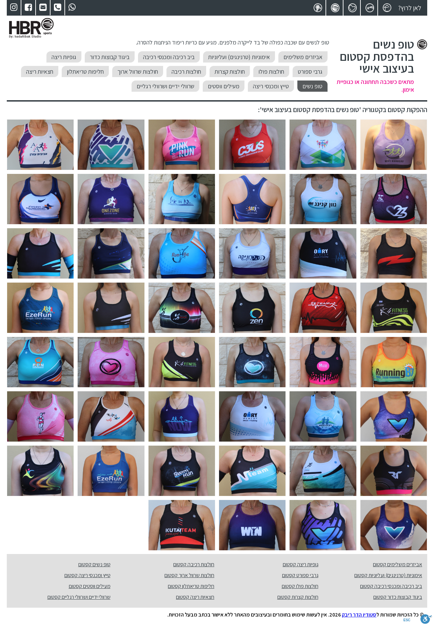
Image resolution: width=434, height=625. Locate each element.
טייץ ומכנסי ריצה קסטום (87, 575)
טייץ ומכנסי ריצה (271, 86)
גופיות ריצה (64, 57)
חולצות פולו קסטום (300, 586)
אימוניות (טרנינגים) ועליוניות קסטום (388, 575)
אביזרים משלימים (302, 57)
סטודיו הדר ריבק (359, 614)
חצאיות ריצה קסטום (195, 597)
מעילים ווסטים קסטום (90, 586)
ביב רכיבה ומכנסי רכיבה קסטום (391, 586)
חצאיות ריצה (39, 71)
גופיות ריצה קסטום (300, 564)
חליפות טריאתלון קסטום (191, 586)
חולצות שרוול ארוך (137, 71)
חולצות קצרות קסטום (297, 597)
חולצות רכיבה (186, 71)
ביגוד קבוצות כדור (110, 57)
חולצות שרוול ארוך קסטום (189, 575)
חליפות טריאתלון (85, 71)
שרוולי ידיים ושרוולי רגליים (165, 86)
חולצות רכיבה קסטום (193, 564)
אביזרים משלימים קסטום (397, 564)
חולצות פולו (271, 71)
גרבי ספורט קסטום (300, 575)
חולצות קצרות (230, 71)
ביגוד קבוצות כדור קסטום (397, 597)
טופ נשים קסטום (94, 564)
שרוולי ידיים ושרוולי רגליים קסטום (79, 597)
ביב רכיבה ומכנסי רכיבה (169, 57)
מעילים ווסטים (223, 86)
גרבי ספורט (310, 71)
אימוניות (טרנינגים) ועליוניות (239, 57)
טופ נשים (312, 86)
